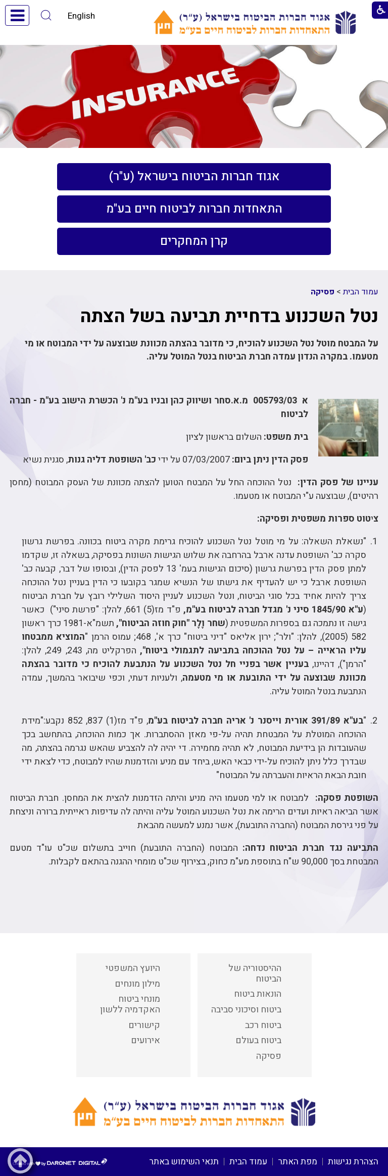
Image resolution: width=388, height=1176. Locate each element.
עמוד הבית (360, 292)
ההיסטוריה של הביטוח (254, 973)
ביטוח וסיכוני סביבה (246, 1009)
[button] (46, 15)
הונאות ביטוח (257, 994)
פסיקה (322, 292)
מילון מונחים (137, 984)
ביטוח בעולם (258, 1040)
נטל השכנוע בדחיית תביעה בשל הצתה (229, 316)
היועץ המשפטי (133, 968)
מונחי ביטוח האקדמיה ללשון (130, 1004)
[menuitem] (194, 176)
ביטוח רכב (263, 1025)
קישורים (144, 1025)
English (81, 16)
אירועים (145, 1040)
